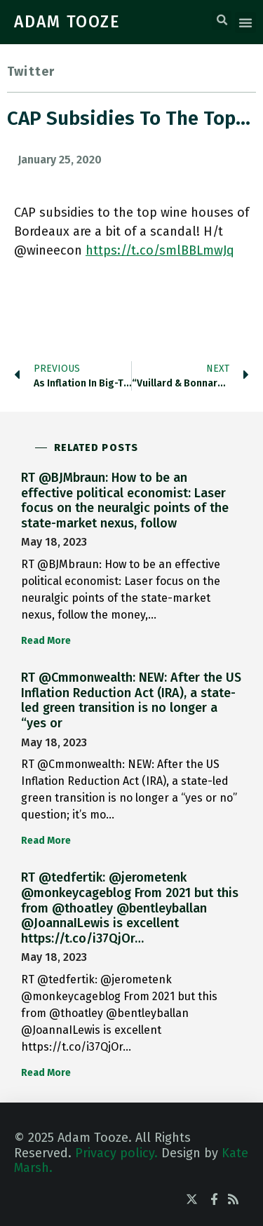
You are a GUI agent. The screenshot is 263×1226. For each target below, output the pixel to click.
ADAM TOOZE (67, 22)
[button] (221, 20)
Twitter (31, 71)
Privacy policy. (116, 1153)
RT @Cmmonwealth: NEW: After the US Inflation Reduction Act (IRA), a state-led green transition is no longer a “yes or (131, 700)
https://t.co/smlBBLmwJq (160, 250)
